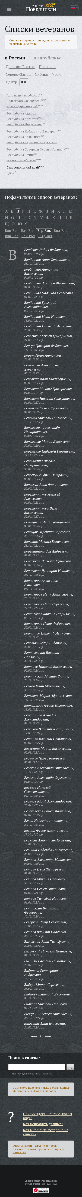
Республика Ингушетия (24, 124)
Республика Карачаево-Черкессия (32, 142)
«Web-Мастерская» (36, 1183)
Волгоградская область (24, 101)
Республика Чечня (20, 155)
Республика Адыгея (21, 113)
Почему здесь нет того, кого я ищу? (47, 1115)
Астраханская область (23, 95)
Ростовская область (21, 160)
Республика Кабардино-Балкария (31, 131)
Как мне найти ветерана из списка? (45, 1131)
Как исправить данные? (43, 1123)
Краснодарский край (22, 106)
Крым (11, 173)
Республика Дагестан (22, 119)
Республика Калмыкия (23, 137)
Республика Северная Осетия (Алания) (36, 149)
